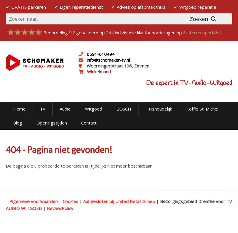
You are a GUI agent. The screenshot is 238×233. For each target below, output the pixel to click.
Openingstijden (51, 123)
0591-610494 (101, 54)
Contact (89, 123)
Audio (65, 109)
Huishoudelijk (158, 109)
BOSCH (123, 109)
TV (42, 109)
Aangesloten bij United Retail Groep (119, 201)
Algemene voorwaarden (34, 201)
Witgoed (93, 109)
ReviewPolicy (60, 208)
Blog (17, 123)
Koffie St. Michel (202, 109)
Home (19, 109)
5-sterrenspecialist (202, 32)
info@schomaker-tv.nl (108, 60)
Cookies (70, 201)
